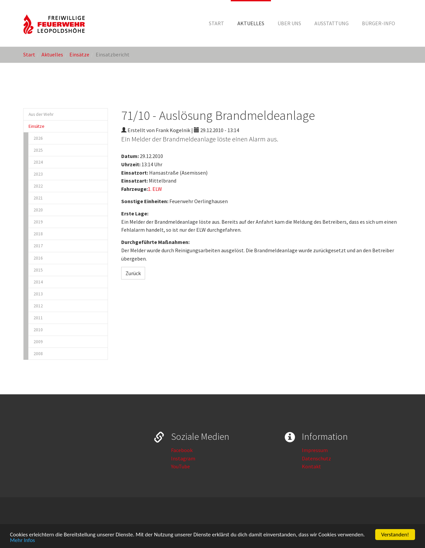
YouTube (180, 466)
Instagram (183, 458)
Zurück (133, 273)
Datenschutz (316, 458)
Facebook (182, 450)
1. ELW (155, 189)
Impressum (315, 450)
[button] (251, 23)
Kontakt (311, 466)
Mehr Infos (22, 540)
